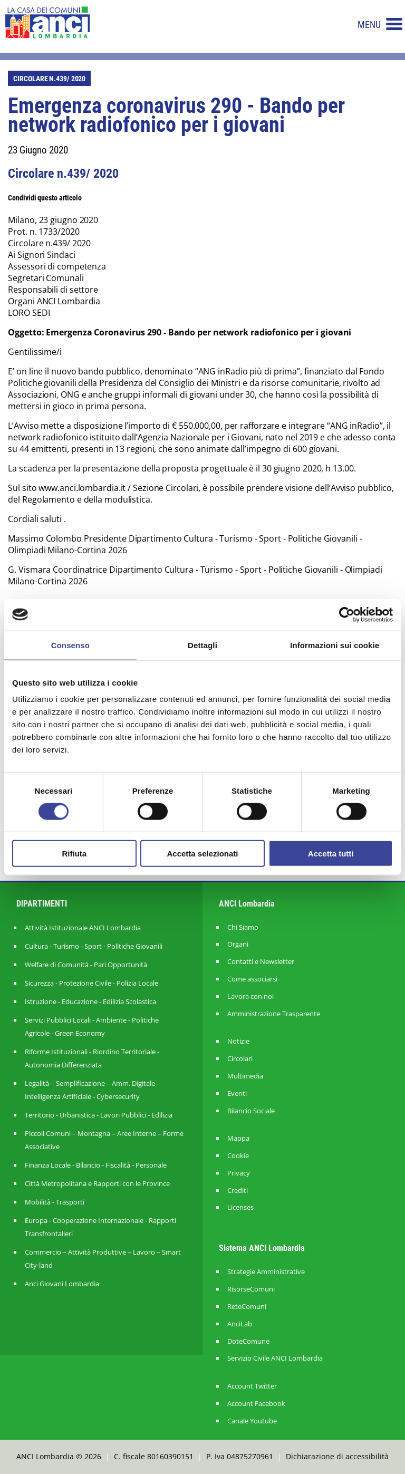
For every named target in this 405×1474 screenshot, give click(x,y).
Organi (237, 944)
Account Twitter (252, 1386)
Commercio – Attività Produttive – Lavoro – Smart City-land (103, 1258)
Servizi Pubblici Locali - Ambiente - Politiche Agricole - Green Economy (92, 1026)
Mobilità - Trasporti (54, 1202)
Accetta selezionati (202, 853)
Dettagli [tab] (202, 644)
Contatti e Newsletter (260, 961)
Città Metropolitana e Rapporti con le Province (97, 1183)
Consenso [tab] (70, 644)
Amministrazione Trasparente (273, 1013)
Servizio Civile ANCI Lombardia (275, 1358)
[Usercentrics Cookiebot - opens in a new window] (347, 614)
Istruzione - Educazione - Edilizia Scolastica (90, 1001)
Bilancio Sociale (251, 1110)
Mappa (238, 1138)
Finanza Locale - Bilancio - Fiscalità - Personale (96, 1165)
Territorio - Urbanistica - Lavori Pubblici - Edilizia (98, 1115)
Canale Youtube (252, 1421)
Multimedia (245, 1076)
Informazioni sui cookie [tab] (334, 644)
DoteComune (248, 1341)
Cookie (238, 1155)
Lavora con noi (250, 996)
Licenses (240, 1207)
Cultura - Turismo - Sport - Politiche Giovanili (93, 946)
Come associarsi (252, 979)
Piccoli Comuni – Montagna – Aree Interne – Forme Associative (104, 1140)
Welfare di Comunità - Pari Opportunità (86, 964)
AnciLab (239, 1324)
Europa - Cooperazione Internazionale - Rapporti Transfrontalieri (100, 1227)
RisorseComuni (251, 1289)
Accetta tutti (331, 853)
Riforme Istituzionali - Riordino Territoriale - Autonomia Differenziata (92, 1058)
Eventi (237, 1093)
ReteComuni (246, 1306)
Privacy (238, 1173)
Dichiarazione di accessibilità (337, 1456)
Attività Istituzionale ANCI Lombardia (83, 927)
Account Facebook (256, 1403)
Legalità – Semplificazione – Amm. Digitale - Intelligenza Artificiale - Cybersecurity (92, 1089)
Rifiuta (74, 853)
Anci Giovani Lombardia (62, 1283)
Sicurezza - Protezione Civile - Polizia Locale (91, 983)
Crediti (237, 1190)
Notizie (238, 1041)
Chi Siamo (242, 927)
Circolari (240, 1058)
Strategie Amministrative (266, 1271)
